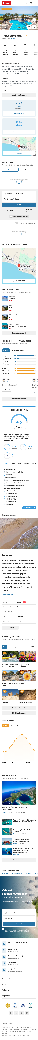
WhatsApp (12, 962)
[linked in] (16, 1013)
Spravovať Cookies (7, 1023)
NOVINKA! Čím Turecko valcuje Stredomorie (14, 808)
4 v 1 (10, 308)
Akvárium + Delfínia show (17, 326)
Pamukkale (12, 299)
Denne (10, 170)
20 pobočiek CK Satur (17, 943)
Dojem (13, 463)
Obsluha (26, 463)
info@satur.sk (13, 969)
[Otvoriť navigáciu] (35, 3)
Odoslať (19, 924)
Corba (21, 683)
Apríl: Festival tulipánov (24, 665)
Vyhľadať (19, 205)
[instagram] (21, 1013)
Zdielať (10, 628)
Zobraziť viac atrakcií (19, 333)
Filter (10, 211)
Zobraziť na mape (19, 713)
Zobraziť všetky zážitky (19, 708)
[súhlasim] (4, 390)
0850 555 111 (12, 949)
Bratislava (16, 873)
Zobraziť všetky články (19, 860)
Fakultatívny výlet (14, 647)
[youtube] (27, 1013)
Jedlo (19, 463)
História (33, 647)
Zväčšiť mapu (19, 281)
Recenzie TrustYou (19, 132)
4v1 (10, 317)
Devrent (5, 702)
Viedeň (5, 873)
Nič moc (7, 364)
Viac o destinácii (8, 595)
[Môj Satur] (31, 3)
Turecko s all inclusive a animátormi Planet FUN (21, 840)
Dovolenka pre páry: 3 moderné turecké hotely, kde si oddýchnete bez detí (23, 850)
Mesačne (27, 170)
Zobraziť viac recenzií (19, 399)
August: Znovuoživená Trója (10, 684)
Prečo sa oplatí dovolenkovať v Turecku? (23, 831)
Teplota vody (14, 726)
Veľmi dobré (8, 358)
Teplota (5, 726)
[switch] (16, 223)
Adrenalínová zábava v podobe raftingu (10, 665)
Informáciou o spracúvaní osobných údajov (14, 933)
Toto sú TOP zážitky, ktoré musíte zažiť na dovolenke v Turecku (24, 821)
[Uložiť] (29, 27)
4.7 (13, 38)
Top (4, 647)
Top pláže (25, 647)
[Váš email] (19, 913)
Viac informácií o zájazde (19, 95)
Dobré (6, 361)
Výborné (7, 356)
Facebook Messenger (16, 956)
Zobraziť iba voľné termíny (28, 223)
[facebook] (11, 1013)
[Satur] (6, 3)
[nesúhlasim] (9, 390)
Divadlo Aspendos (26, 702)
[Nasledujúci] (34, 20)
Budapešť (27, 873)
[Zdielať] (34, 27)
